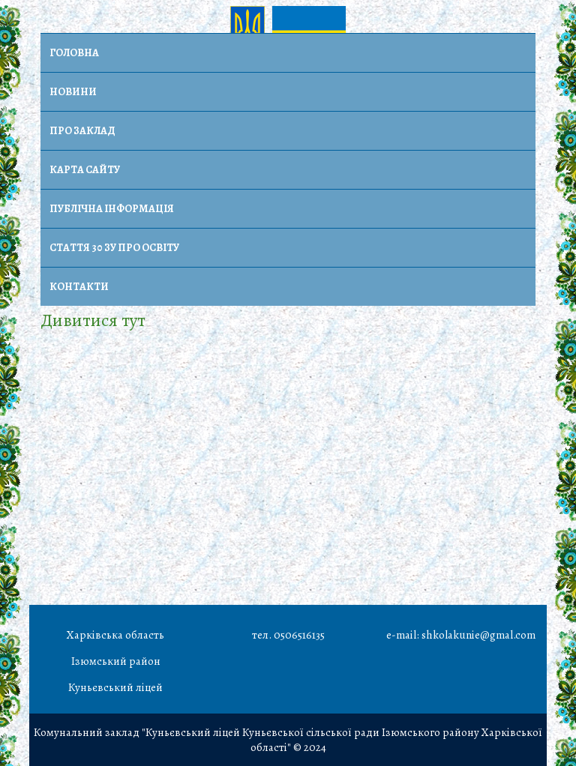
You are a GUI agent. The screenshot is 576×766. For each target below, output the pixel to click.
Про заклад (83, 131)
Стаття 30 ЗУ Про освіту (114, 248)
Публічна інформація (112, 209)
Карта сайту (85, 170)
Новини (73, 92)
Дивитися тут (93, 320)
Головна (74, 53)
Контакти (79, 287)
